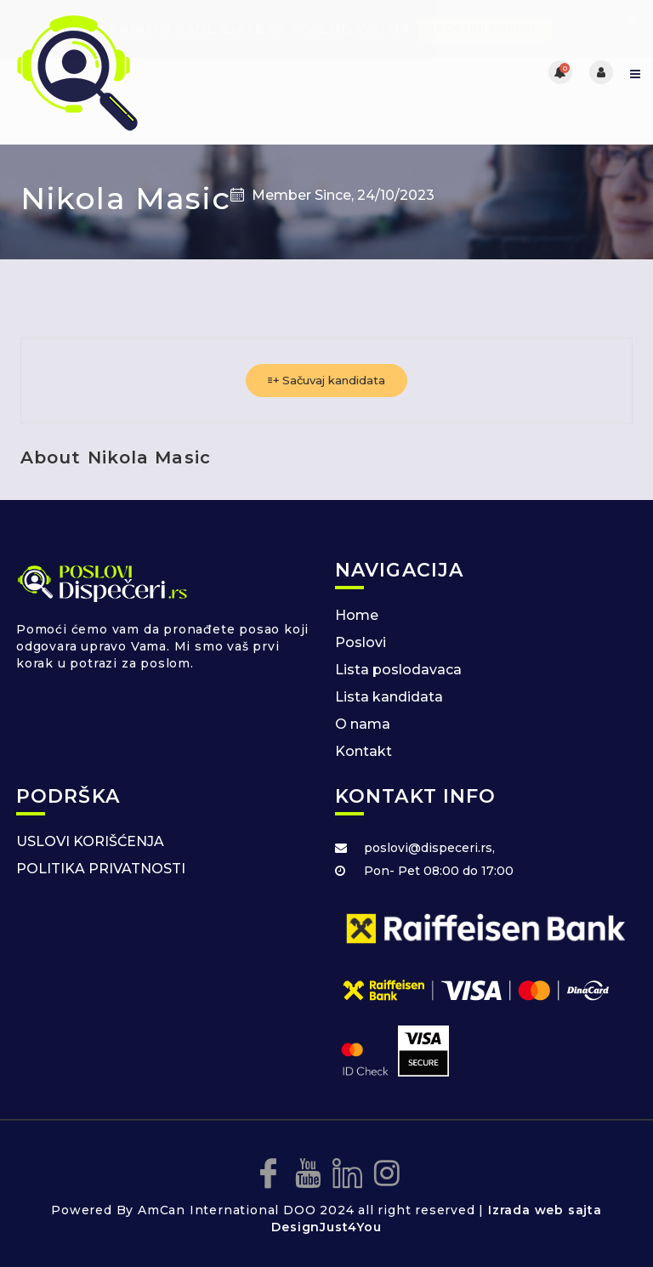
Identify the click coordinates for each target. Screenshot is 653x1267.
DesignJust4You (326, 1227)
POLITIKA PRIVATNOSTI (100, 869)
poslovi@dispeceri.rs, (429, 847)
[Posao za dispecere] (169, 72)
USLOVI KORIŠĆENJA (90, 841)
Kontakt (363, 751)
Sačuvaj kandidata (326, 380)
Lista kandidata (389, 697)
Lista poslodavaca (398, 670)
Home (356, 615)
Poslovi (360, 642)
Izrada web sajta (545, 1210)
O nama (362, 724)
